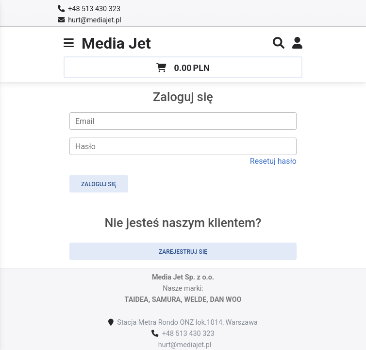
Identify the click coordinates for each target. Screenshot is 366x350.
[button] (278, 44)
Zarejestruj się (183, 251)
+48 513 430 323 (94, 9)
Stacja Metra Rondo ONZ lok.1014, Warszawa (187, 322)
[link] (297, 44)
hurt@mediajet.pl (94, 20)
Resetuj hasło (273, 161)
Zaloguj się (98, 184)
